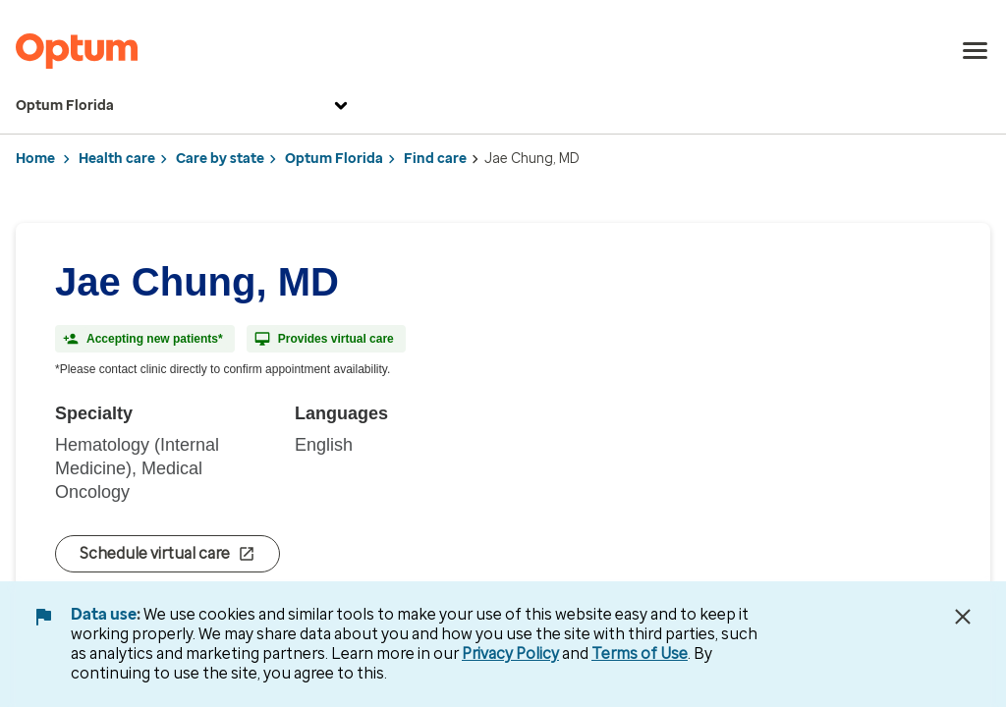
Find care (435, 158)
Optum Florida (184, 106)
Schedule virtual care (167, 553)
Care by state (220, 158)
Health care (117, 158)
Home (35, 158)
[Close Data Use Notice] (963, 616)
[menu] (975, 51)
